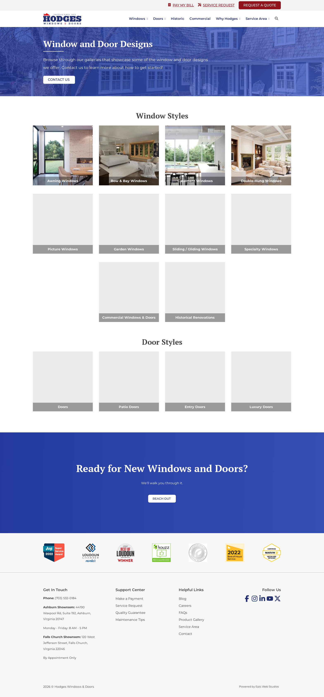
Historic (177, 19)
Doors (158, 19)
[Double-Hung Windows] (261, 155)
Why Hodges (227, 19)
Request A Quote (259, 5)
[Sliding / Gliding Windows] (195, 224)
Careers (185, 606)
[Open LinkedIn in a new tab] (262, 601)
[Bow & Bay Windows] (129, 155)
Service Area (256, 19)
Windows (137, 19)
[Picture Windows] (63, 224)
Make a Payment (129, 599)
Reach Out (162, 499)
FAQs (183, 613)
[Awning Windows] (63, 155)
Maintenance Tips (130, 620)
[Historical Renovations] (195, 292)
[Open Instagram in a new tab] (254, 601)
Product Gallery (191, 620)
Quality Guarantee (130, 613)
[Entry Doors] (195, 381)
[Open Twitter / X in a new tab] (277, 601)
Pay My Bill (181, 5)
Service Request (216, 5)
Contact (185, 634)
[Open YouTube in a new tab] (270, 601)
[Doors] (63, 381)
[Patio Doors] (129, 381)
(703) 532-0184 (65, 598)
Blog (182, 599)
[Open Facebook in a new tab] (247, 601)
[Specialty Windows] (261, 224)
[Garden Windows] (129, 224)
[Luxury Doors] (261, 381)
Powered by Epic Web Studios (259, 686)
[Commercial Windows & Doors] (129, 292)
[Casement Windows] (195, 155)
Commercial (200, 19)
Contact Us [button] (59, 81)
